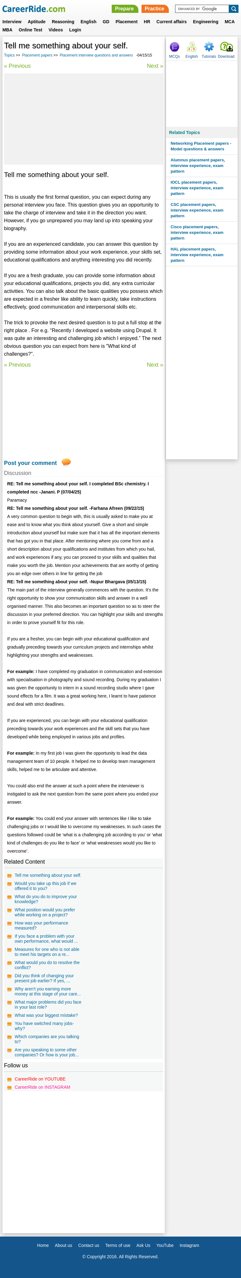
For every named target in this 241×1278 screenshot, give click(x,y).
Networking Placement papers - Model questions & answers (201, 146)
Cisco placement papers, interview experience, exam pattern (197, 232)
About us (63, 1245)
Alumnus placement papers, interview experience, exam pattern (198, 166)
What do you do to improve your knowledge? (46, 899)
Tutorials (209, 56)
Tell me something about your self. (48, 875)
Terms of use (117, 1245)
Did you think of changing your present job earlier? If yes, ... (44, 978)
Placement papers (37, 55)
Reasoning (63, 21)
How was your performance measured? (41, 925)
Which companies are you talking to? (47, 1039)
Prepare (124, 8)
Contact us (88, 1245)
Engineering (205, 21)
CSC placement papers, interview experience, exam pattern (197, 210)
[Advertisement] (83, 119)
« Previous (17, 66)
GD (106, 21)
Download (226, 56)
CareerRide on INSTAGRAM (42, 1087)
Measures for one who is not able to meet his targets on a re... (47, 952)
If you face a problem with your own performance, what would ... (46, 939)
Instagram (189, 1245)
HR (147, 21)
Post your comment (30, 463)
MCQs (174, 56)
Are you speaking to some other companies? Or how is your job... (47, 1052)
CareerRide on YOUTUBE (40, 1078)
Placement (126, 21)
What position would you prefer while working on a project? (45, 912)
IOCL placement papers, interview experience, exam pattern (197, 188)
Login (75, 29)
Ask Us (143, 1245)
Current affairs (172, 21)
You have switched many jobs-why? (44, 1026)
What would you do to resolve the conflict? (47, 965)
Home (43, 1245)
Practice (154, 8)
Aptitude (37, 21)
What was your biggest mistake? (46, 1015)
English (89, 21)
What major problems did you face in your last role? (48, 1005)
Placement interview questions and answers (96, 55)
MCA (230, 21)
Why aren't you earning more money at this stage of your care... (48, 991)
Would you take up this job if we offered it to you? (46, 886)
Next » (155, 66)
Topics (9, 55)
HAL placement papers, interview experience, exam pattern (197, 255)
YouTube (165, 1245)
